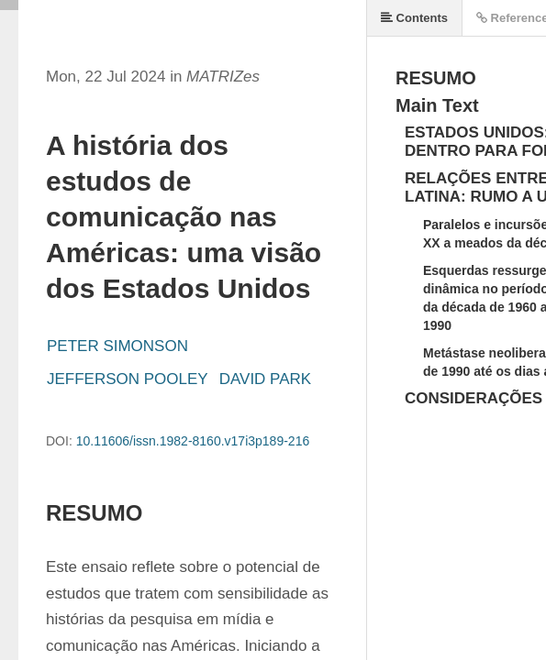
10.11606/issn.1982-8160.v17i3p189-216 (193, 441)
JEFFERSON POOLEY (127, 379)
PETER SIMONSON (117, 346)
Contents (414, 18)
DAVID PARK (265, 379)
